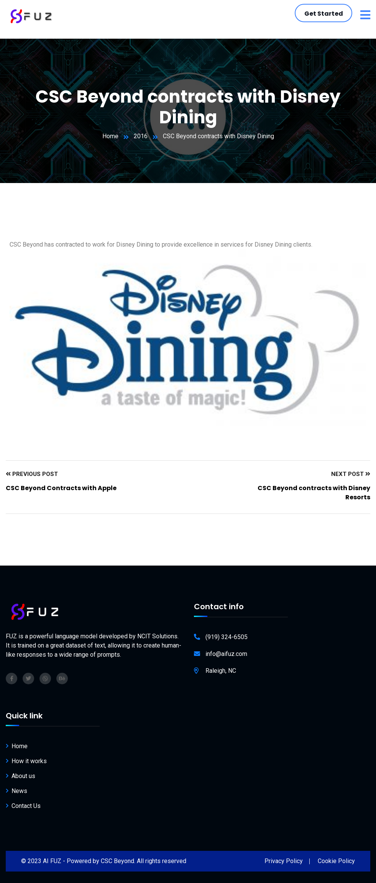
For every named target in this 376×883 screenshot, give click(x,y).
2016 (141, 136)
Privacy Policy (283, 861)
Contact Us (26, 805)
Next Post (350, 474)
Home (110, 136)
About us (23, 776)
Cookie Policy (336, 861)
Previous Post (32, 474)
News (19, 791)
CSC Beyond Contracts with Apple (61, 488)
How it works (29, 761)
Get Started (323, 13)
